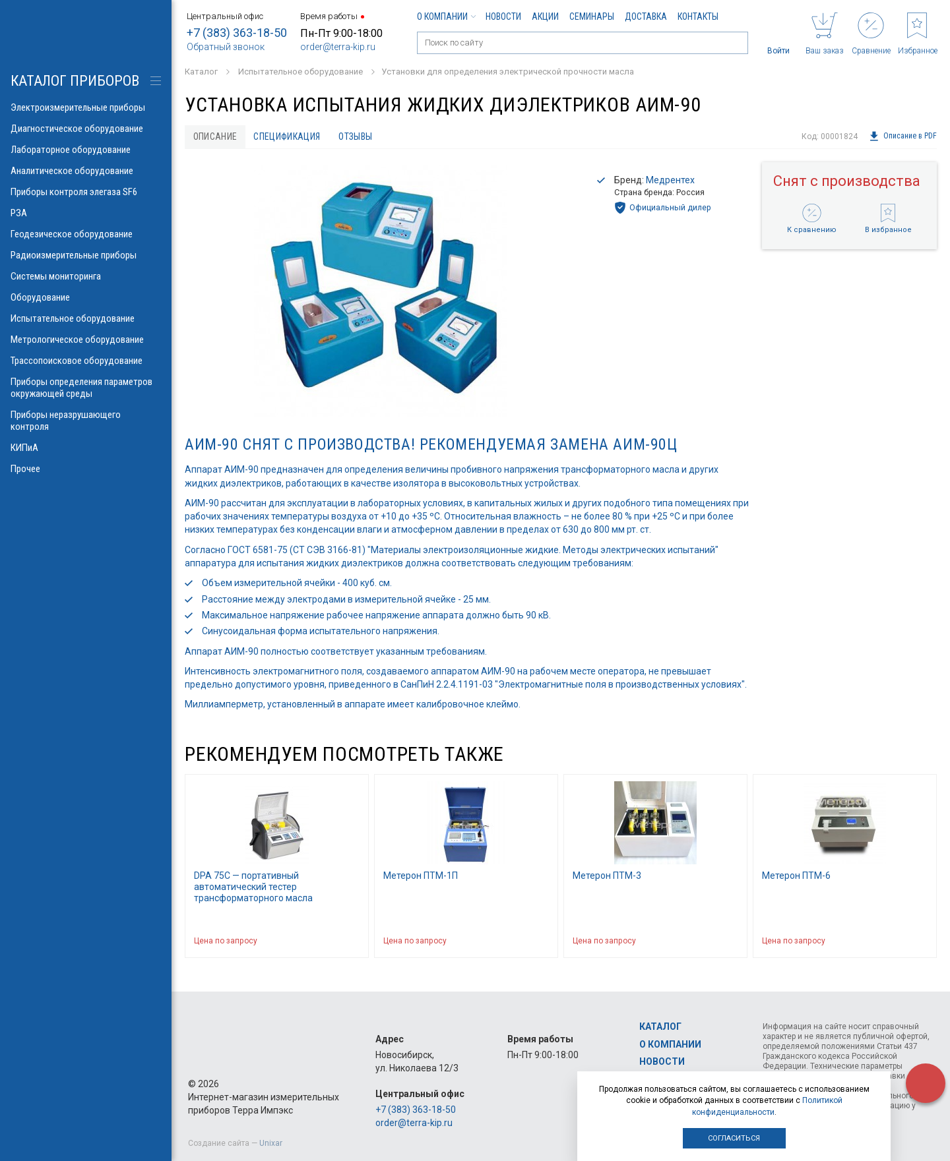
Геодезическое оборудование (86, 234)
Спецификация (289, 136)
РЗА (86, 213)
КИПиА (86, 448)
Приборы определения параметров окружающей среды (86, 388)
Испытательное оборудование (86, 318)
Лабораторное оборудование (86, 150)
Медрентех (670, 180)
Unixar (270, 1143)
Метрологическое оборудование (86, 339)
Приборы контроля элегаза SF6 (86, 192)
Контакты (698, 16)
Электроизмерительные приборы (86, 107)
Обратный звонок (226, 47)
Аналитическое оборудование (86, 171)
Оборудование (86, 297)
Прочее (86, 469)
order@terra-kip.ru (337, 47)
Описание (215, 136)
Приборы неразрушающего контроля (86, 420)
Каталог (660, 1027)
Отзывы (358, 136)
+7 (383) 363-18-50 (237, 33)
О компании (446, 16)
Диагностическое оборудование (86, 128)
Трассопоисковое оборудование (86, 361)
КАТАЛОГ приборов (75, 81)
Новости (503, 16)
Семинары (591, 16)
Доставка (646, 16)
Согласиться (734, 1138)
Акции (545, 16)
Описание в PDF (903, 136)
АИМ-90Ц (645, 445)
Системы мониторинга (86, 276)
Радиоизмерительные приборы (86, 255)
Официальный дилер (662, 208)
